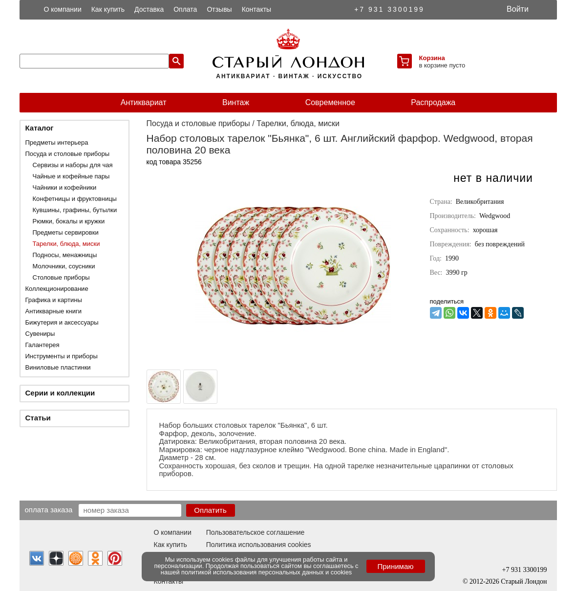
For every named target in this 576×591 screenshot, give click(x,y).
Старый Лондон (524, 581)
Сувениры (40, 333)
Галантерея (42, 345)
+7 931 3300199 (389, 9)
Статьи (38, 418)
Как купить (108, 9)
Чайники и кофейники (65, 187)
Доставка (149, 9)
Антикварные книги (53, 311)
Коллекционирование (56, 288)
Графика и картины (53, 300)
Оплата (185, 9)
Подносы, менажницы (65, 255)
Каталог (39, 128)
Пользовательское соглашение (255, 532)
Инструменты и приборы (61, 356)
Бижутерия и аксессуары (62, 322)
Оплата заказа (49, 509)
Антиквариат (144, 102)
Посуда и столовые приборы (67, 153)
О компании (63, 9)
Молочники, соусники (64, 266)
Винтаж (235, 102)
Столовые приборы (61, 277)
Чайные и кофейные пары (71, 176)
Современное (330, 102)
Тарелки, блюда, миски (66, 243)
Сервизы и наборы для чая (73, 165)
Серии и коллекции (60, 393)
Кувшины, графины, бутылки (75, 210)
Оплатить (210, 510)
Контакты (256, 9)
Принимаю (395, 566)
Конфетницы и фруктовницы (75, 198)
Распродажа (433, 102)
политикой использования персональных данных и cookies (266, 572)
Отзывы (219, 9)
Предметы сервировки (66, 232)
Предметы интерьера (56, 142)
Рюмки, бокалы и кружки (69, 221)
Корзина (432, 58)
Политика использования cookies (258, 544)
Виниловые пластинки (58, 367)
